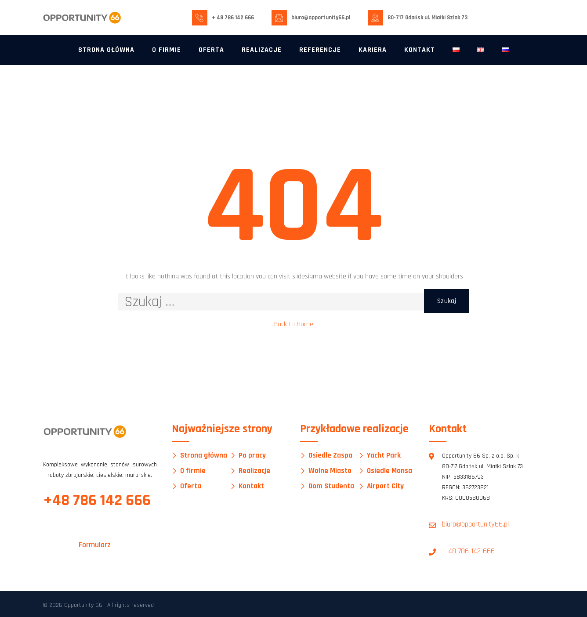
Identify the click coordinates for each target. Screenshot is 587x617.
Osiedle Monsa (389, 471)
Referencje (320, 49)
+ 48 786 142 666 (233, 17)
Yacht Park (384, 455)
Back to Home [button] (293, 324)
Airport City (385, 486)
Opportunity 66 (83, 605)
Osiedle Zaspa (330, 455)
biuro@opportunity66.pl (320, 17)
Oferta (211, 49)
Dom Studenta (331, 486)
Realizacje (262, 49)
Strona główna (106, 49)
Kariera (373, 49)
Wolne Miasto (329, 471)
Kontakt (419, 49)
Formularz (95, 545)
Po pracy (252, 455)
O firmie (166, 49)
